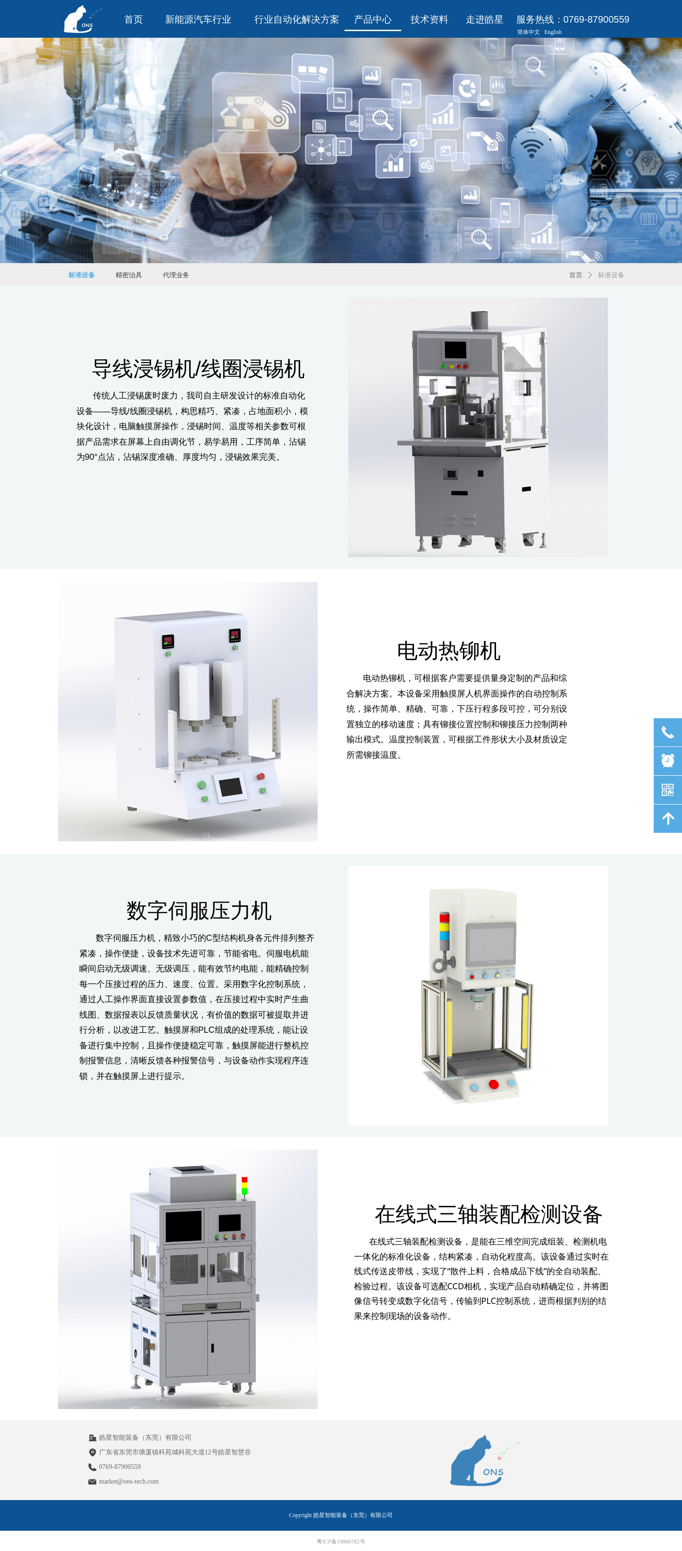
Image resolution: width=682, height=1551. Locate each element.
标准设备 (611, 275)
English (553, 32)
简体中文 (528, 32)
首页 (575, 275)
